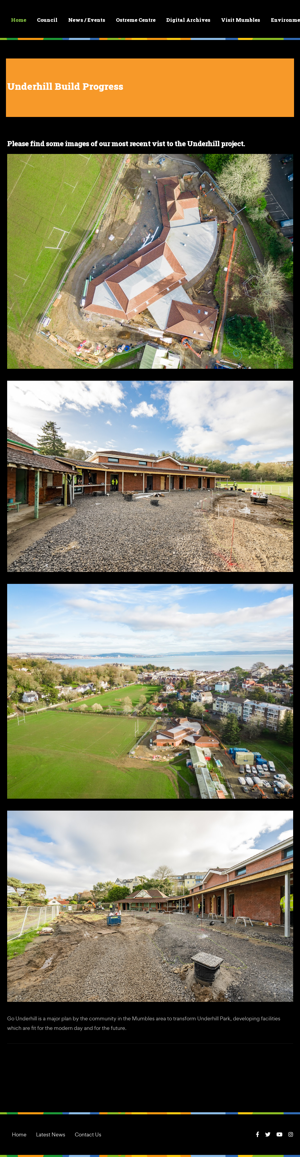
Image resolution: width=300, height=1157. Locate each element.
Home (19, 20)
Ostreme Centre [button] (136, 20)
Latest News (50, 1134)
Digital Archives (189, 20)
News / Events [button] (87, 20)
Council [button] (47, 20)
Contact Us (88, 1134)
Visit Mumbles (240, 20)
